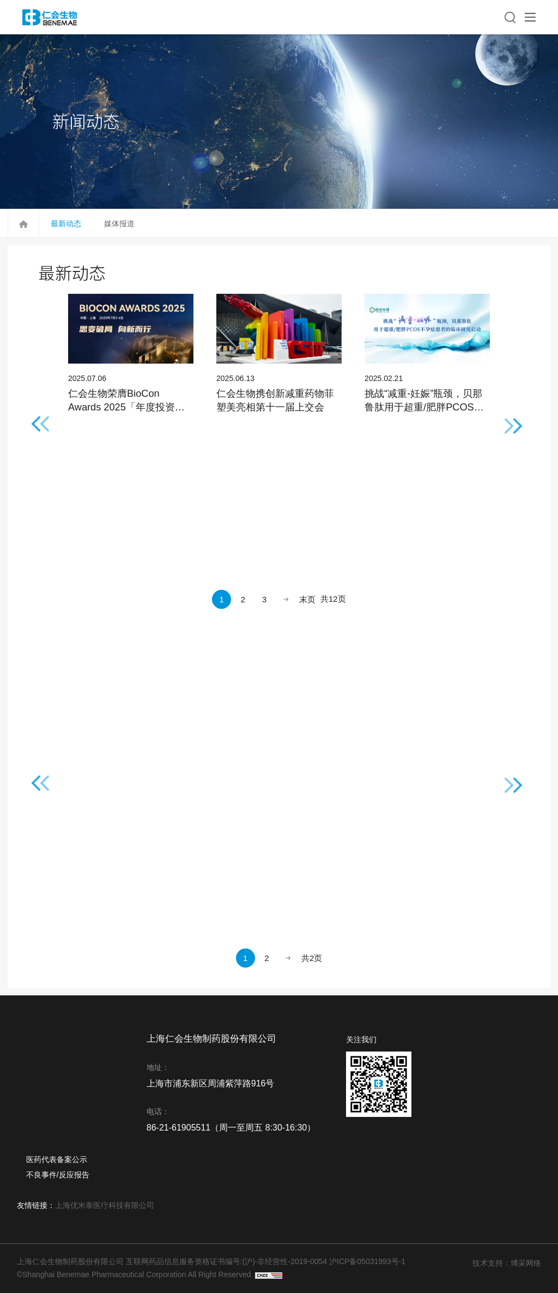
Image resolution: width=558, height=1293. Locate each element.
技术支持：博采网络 (506, 1263)
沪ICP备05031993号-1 (367, 1261)
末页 (307, 599)
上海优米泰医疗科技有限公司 (104, 1205)
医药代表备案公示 (56, 1159)
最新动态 (66, 223)
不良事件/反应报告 (57, 1174)
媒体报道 (119, 223)
